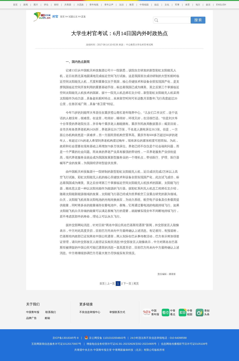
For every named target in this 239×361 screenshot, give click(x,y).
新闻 (25, 4)
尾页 (136, 283)
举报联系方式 (117, 312)
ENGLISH (221, 4)
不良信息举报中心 (89, 312)
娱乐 (208, 4)
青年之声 (108, 4)
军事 (177, 4)
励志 (156, 4)
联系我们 (50, 312)
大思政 (80, 4)
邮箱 (47, 318)
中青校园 (144, 4)
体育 (187, 4)
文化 (167, 4)
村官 (55, 16)
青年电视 (93, 4)
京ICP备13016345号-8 (65, 337)
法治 (121, 4)
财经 (56, 4)
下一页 (127, 283)
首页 (15, 4)
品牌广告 (31, 318)
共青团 (67, 4)
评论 (46, 4)
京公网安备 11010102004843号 (105, 337)
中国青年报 (32, 312)
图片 (36, 4)
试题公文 (73, 16)
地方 (198, 4)
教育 (131, 4)
